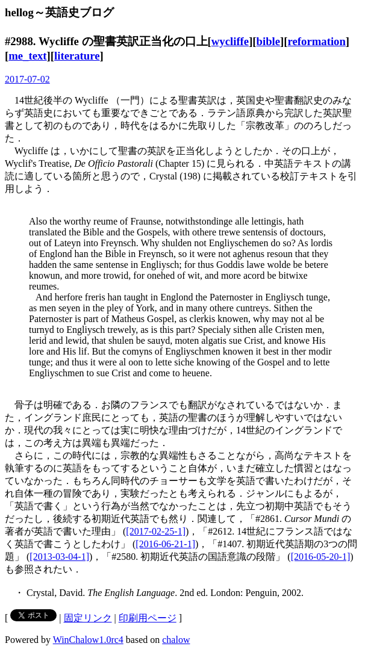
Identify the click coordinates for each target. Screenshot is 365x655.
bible (269, 41)
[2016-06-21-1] (165, 544)
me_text (27, 55)
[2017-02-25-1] (156, 531)
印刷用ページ (147, 618)
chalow (176, 640)
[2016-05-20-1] (321, 556)
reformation (317, 41)
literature (76, 55)
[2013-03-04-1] (59, 556)
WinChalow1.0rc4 (88, 640)
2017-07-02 (27, 79)
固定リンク (88, 618)
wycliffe (230, 41)
